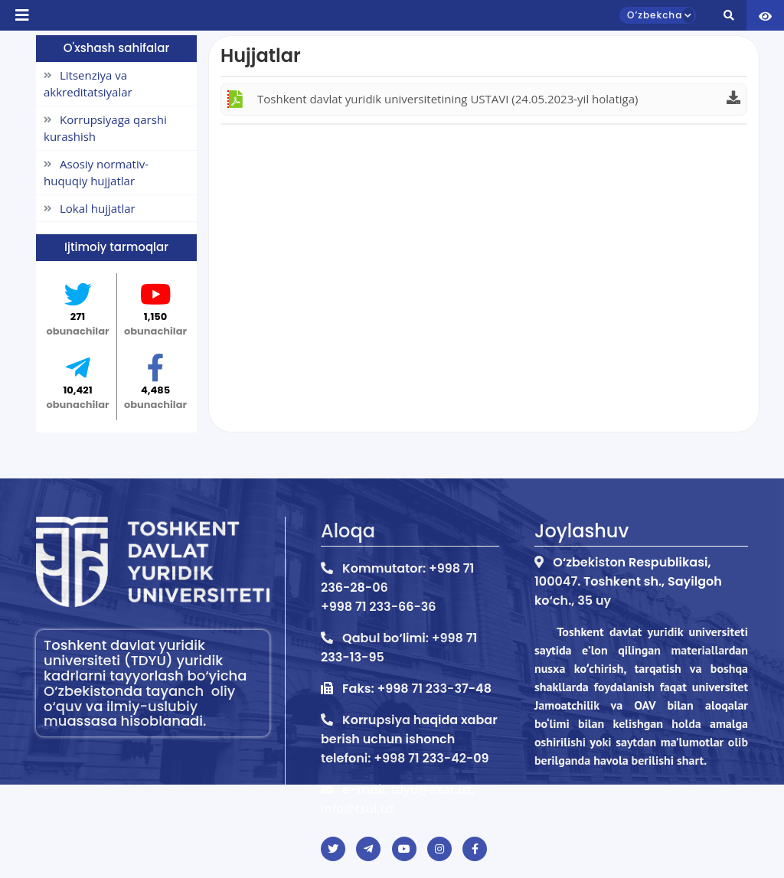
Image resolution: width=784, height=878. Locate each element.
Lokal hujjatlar (90, 208)
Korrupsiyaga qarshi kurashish (105, 128)
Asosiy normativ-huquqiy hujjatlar (96, 172)
